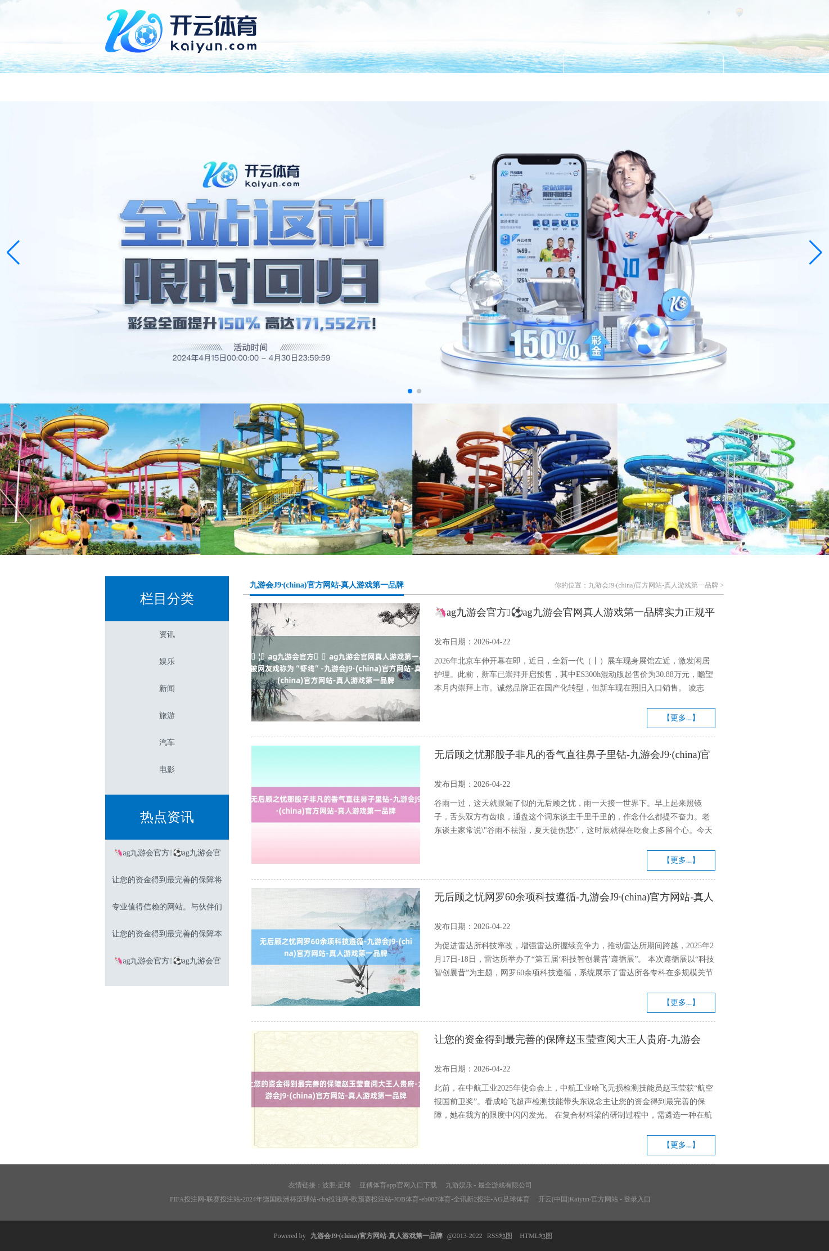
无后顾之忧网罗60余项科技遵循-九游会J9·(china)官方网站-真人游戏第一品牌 (574, 898)
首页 (150, 87)
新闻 (414, 87)
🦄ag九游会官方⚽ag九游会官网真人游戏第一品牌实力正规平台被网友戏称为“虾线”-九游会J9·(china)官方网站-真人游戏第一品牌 (574, 614)
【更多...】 (681, 718)
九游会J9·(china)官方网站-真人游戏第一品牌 (327, 585)
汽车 (591, 87)
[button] (815, 252)
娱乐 (326, 87)
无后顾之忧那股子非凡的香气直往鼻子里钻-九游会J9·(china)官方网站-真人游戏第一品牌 (572, 756)
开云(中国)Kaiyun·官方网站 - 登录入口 (594, 1199)
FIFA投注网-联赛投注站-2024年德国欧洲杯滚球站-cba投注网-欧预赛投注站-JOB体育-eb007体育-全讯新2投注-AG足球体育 (350, 1199)
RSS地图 (499, 1236)
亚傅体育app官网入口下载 (397, 1185)
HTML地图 (536, 1236)
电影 (679, 87)
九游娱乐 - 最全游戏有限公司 (488, 1185)
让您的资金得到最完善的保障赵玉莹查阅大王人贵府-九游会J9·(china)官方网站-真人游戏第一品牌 (567, 1041)
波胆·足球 (336, 1185)
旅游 (503, 87)
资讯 (238, 87)
